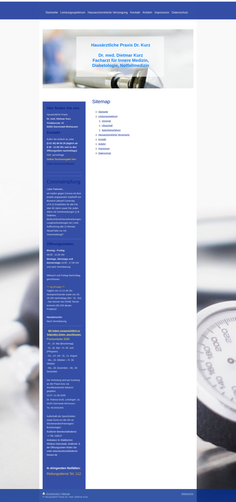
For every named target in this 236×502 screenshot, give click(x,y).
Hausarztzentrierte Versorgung (113, 134)
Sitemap (65, 493)
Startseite (103, 111)
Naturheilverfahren (111, 130)
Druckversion (51, 493)
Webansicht (187, 493)
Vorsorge (106, 121)
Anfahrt (102, 144)
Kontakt (102, 139)
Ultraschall (107, 125)
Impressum (104, 148)
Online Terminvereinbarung (60, 163)
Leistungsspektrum (108, 116)
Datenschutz (104, 153)
